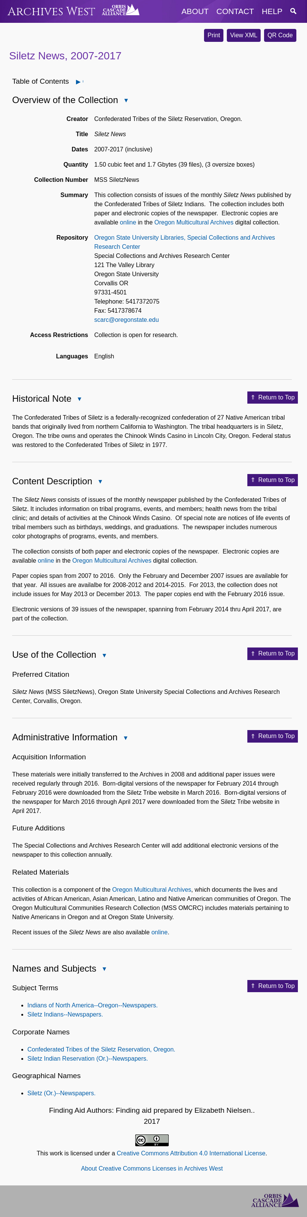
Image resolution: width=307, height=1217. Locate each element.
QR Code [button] (280, 35)
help (272, 11)
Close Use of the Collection (103, 656)
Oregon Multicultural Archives (193, 222)
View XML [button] (244, 35)
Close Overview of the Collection (125, 101)
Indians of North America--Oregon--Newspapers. (92, 1005)
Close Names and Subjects (103, 970)
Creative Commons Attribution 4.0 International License (191, 1153)
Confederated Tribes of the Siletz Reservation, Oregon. (101, 1049)
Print (213, 35)
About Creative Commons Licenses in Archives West (152, 1168)
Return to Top (272, 397)
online (128, 222)
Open (82, 81)
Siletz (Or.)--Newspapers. (61, 1093)
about (195, 11)
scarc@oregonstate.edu (126, 320)
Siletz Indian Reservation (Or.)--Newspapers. (87, 1058)
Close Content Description (99, 482)
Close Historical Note (79, 400)
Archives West (51, 11)
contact (235, 11)
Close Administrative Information (125, 739)
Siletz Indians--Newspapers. (65, 1014)
